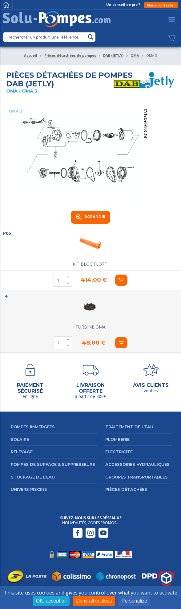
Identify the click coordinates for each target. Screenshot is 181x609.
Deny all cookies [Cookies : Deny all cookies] (94, 600)
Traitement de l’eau (129, 426)
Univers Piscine (29, 489)
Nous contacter (161, 5)
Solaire (20, 439)
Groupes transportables (136, 476)
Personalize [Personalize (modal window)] (134, 600)
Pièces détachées (126, 489)
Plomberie (117, 439)
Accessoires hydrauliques (137, 464)
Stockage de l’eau (33, 476)
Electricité (119, 451)
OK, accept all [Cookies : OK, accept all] (51, 600)
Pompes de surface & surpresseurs (53, 464)
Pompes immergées (33, 426)
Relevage (22, 451)
